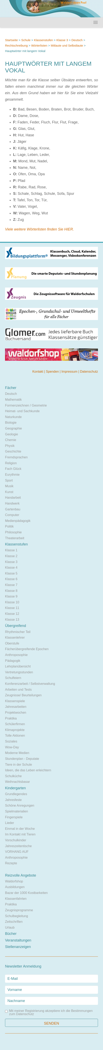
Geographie (13, 428)
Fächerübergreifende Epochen (27, 649)
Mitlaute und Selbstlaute (67, 45)
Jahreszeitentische (18, 846)
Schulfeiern (13, 678)
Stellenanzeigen (18, 947)
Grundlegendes (16, 794)
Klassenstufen (43, 40)
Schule (25, 40)
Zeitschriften (14, 921)
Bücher (11, 934)
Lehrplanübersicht (18, 666)
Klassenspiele (15, 701)
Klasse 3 (62, 40)
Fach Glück (13, 468)
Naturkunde (13, 417)
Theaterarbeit (14, 538)
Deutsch (76, 40)
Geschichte (13, 451)
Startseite (11, 40)
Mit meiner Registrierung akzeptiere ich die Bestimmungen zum (49, 1012)
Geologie (11, 434)
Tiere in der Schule (18, 764)
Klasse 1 (11, 550)
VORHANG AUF (16, 851)
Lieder (9, 823)
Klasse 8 (11, 590)
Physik (10, 445)
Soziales (11, 741)
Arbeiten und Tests (18, 689)
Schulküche (13, 776)
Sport (9, 480)
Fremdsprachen (16, 457)
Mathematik (13, 399)
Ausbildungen (15, 887)
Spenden (53, 371)
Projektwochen (15, 712)
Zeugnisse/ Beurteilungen (23, 695)
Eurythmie (12, 474)
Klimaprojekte (15, 730)
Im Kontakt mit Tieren (20, 834)
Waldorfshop (14, 881)
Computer (12, 515)
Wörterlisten (39, 45)
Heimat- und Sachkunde (22, 411)
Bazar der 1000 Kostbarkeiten (26, 893)
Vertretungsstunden (19, 672)
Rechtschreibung (16, 45)
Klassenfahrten (16, 898)
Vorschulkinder (15, 840)
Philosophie (13, 532)
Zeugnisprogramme (19, 910)
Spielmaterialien (16, 811)
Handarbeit (13, 497)
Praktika (11, 718)
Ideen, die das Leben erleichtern (28, 770)
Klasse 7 (11, 585)
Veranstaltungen (18, 940)
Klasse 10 (12, 602)
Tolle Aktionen (15, 735)
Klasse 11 (12, 608)
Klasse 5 (11, 573)
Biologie (11, 422)
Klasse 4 (11, 567)
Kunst (9, 492)
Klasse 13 (12, 619)
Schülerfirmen (15, 724)
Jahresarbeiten (15, 706)
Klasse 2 (11, 556)
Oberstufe (12, 643)
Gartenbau (12, 509)
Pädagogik (12, 660)
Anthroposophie (16, 655)
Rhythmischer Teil (17, 632)
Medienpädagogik (17, 520)
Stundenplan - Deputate (22, 758)
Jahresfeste (13, 800)
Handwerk (12, 503)
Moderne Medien (17, 753)
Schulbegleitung (16, 916)
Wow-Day (12, 747)
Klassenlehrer (15, 637)
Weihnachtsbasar (17, 781)
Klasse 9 (11, 596)
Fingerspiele (14, 817)
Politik (9, 526)
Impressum (69, 371)
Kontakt (38, 371)
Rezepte (11, 863)
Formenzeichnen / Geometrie (26, 405)
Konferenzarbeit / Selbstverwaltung (30, 683)
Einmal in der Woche (20, 828)
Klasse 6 (11, 579)
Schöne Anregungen (19, 805)
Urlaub (10, 927)
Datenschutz (89, 371)
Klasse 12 (12, 613)
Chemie (10, 440)
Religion (11, 463)
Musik (9, 486)
